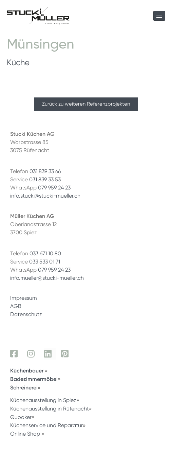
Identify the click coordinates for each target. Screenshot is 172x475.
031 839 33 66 (45, 171)
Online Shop (25, 434)
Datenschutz (26, 314)
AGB (15, 306)
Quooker (21, 417)
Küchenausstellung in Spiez (43, 400)
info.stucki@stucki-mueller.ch (45, 196)
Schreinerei (24, 387)
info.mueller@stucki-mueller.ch (47, 278)
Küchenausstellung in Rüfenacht (49, 408)
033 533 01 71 (44, 261)
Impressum (23, 298)
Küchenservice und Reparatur (46, 425)
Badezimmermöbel (34, 379)
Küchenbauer (27, 370)
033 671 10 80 (45, 253)
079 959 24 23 (54, 187)
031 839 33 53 (45, 179)
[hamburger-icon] (159, 16)
